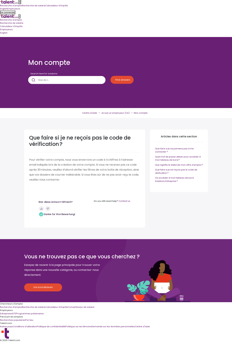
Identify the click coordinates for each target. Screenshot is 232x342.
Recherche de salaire (11, 23)
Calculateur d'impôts (11, 26)
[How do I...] (67, 80)
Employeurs (6, 29)
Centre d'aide (89, 112)
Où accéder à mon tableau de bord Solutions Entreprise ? (174, 179)
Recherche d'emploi (11, 19)
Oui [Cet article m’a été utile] (41, 208)
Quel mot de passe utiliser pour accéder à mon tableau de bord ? (178, 158)
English (3, 32)
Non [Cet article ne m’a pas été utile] (48, 208)
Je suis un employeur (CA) (115, 112)
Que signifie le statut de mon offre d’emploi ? (179, 164)
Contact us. (125, 201)
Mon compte (141, 112)
